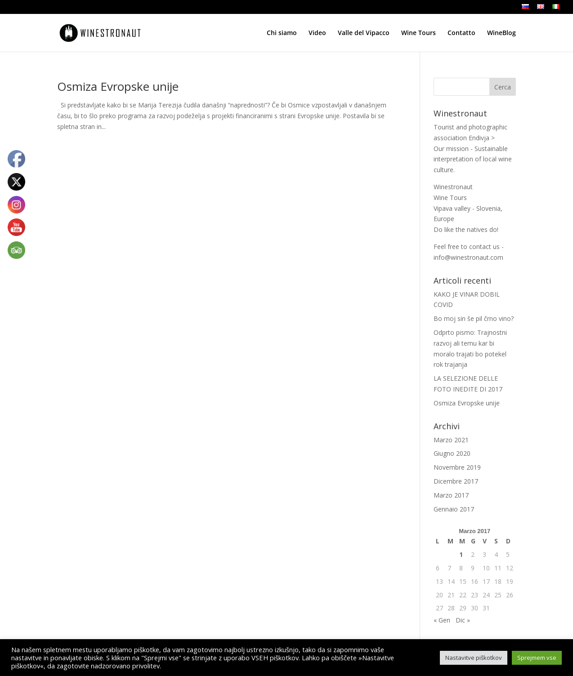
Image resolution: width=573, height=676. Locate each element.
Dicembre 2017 (456, 481)
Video (317, 33)
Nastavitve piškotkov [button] (473, 658)
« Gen (442, 620)
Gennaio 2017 (454, 509)
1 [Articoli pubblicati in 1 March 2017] (461, 554)
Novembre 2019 (457, 467)
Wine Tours (418, 33)
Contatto (461, 33)
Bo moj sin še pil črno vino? (474, 318)
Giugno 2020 (452, 453)
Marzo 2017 (451, 495)
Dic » (463, 620)
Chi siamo (282, 33)
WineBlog (501, 33)
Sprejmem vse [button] (536, 658)
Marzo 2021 (451, 440)
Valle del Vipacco (363, 33)
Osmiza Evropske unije (118, 86)
